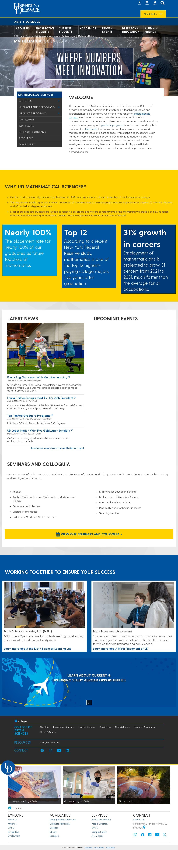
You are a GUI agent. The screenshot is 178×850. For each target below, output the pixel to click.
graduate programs (112, 125)
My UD (94, 827)
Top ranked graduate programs (28, 415)
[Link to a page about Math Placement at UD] (133, 605)
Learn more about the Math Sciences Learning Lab (37, 648)
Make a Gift (27, 144)
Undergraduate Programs (37, 107)
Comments (88, 847)
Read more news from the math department (57, 447)
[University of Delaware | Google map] (144, 827)
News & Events (107, 30)
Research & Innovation (131, 30)
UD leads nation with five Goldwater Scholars (38, 430)
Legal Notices (99, 847)
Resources (26, 138)
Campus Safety (99, 831)
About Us (23, 28)
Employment (14, 835)
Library (53, 831)
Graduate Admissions (60, 823)
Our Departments (68, 36)
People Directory (99, 823)
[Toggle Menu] (59, 101)
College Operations (49, 742)
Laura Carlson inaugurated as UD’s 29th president (40, 397)
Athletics (12, 823)
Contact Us (138, 819)
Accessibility (110, 847)
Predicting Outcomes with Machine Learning (37, 377)
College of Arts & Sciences (35, 36)
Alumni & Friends (151, 30)
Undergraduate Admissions (63, 819)
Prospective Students (44, 30)
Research (54, 835)
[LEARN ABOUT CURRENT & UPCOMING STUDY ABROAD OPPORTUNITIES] (89, 683)
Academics (88, 28)
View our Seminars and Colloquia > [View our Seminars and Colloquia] (89, 534)
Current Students (65, 30)
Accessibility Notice (101, 819)
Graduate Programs (33, 113)
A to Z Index (97, 835)
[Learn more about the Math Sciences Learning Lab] (44, 605)
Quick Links (150, 14)
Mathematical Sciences (87, 36)
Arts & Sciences (27, 21)
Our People (26, 125)
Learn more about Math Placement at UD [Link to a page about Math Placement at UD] (120, 648)
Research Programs (32, 131)
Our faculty (91, 128)
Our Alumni (27, 119)
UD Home (18, 36)
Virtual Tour (13, 831)
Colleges (54, 827)
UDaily (11, 827)
